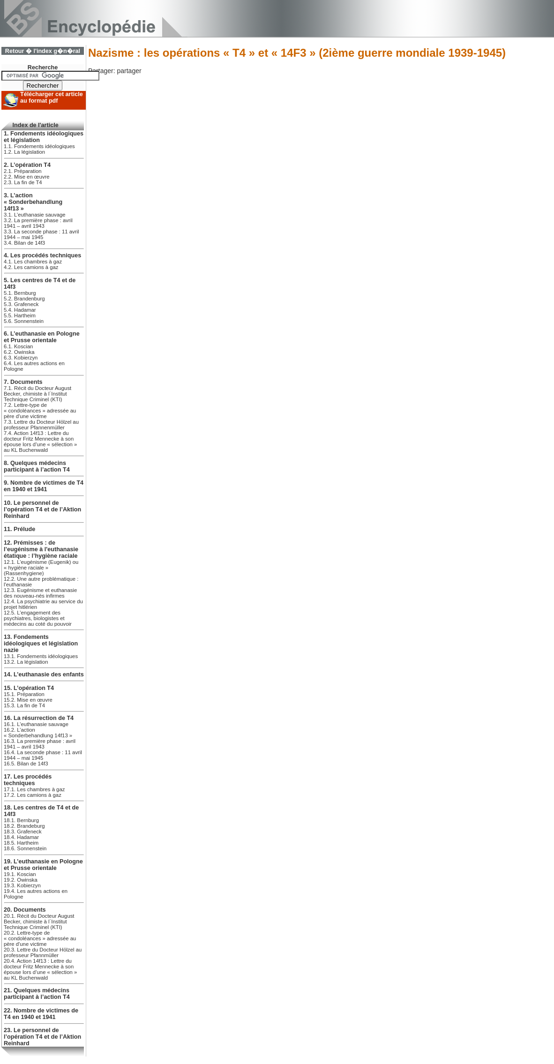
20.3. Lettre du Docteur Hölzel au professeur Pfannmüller (43, 952)
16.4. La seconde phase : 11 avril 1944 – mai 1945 (43, 755)
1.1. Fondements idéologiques (39, 146)
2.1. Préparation (23, 171)
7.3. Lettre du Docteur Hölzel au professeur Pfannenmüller (41, 424)
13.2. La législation (26, 662)
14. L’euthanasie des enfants (44, 674)
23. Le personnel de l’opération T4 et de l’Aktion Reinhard (42, 1037)
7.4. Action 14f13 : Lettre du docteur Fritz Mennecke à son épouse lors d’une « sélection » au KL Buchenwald (40, 441)
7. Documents (23, 382)
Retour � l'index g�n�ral (42, 51)
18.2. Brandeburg (24, 826)
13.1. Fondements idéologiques (41, 656)
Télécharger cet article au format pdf (51, 97)
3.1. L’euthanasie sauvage (35, 214)
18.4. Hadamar (21, 837)
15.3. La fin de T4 (24, 705)
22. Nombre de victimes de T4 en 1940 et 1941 (41, 1013)
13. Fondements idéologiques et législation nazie (41, 643)
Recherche (43, 67)
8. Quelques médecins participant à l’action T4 (37, 466)
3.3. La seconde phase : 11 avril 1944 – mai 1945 (41, 234)
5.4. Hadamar (20, 310)
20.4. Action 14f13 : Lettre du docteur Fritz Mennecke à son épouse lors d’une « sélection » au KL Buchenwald (40, 969)
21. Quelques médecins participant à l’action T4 (37, 993)
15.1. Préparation (24, 694)
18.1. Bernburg (21, 820)
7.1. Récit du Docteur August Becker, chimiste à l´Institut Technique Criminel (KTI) (37, 393)
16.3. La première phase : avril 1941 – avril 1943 (39, 743)
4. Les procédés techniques (42, 255)
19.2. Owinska (20, 880)
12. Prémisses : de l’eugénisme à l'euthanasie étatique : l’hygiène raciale (41, 549)
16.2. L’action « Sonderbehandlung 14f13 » (38, 732)
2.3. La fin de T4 (23, 182)
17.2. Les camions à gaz (32, 795)
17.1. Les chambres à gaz (34, 789)
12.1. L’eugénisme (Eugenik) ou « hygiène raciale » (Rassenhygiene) (41, 567)
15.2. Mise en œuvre (28, 700)
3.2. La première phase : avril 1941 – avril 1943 (38, 223)
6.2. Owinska (19, 352)
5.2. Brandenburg (24, 298)
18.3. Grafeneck (23, 831)
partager (129, 71)
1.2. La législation (24, 152)
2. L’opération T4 (27, 165)
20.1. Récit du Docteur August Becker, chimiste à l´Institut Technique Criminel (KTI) (39, 921)
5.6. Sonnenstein (24, 321)
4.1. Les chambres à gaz (33, 261)
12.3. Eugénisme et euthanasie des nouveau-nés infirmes (40, 593)
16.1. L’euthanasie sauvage (36, 724)
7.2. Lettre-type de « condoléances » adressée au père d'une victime (40, 410)
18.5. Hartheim (21, 843)
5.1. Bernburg (20, 293)
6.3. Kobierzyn (20, 357)
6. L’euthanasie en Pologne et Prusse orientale (42, 337)
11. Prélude (19, 529)
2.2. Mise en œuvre (27, 177)
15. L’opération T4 (29, 688)
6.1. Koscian (18, 346)
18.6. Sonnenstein (25, 848)
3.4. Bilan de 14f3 (24, 243)
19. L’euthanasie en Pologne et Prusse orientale (43, 864)
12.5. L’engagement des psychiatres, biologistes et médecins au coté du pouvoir (38, 618)
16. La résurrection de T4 (39, 718)
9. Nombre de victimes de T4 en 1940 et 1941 (43, 486)
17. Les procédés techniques (28, 780)
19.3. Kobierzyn (22, 885)
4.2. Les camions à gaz (31, 267)
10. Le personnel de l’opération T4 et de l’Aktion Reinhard (42, 509)
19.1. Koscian (20, 874)
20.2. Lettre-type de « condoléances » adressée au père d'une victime (40, 938)
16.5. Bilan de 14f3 (26, 763)
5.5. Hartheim (20, 315)
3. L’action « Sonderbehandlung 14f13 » (33, 202)
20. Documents (25, 910)
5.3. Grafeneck (21, 304)
